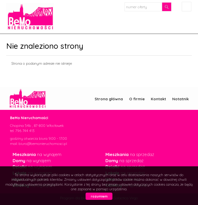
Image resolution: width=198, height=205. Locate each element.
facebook (186, 6)
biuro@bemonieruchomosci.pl (43, 143)
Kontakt (158, 98)
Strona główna (109, 98)
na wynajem (37, 154)
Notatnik (180, 98)
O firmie (137, 98)
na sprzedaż (129, 154)
